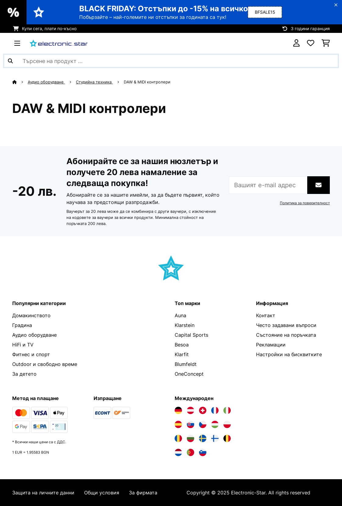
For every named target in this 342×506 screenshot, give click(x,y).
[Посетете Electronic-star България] (190, 438)
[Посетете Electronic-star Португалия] (190, 452)
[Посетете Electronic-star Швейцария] (202, 410)
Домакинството (31, 315)
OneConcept (189, 374)
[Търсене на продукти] (171, 61)
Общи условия (101, 493)
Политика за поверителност (305, 203)
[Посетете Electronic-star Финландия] (215, 438)
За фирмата (143, 493)
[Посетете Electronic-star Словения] (202, 452)
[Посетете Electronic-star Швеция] (202, 438)
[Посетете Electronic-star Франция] (215, 410)
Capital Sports (191, 335)
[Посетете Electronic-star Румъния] (178, 438)
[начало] (20, 81)
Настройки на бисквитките (289, 354)
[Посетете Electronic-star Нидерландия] (178, 452)
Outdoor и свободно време (44, 364)
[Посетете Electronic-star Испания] (178, 424)
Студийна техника (94, 81)
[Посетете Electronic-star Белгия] (227, 438)
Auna (180, 315)
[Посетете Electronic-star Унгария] (215, 424)
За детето (24, 374)
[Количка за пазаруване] (326, 43)
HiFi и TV (23, 345)
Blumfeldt (186, 364)
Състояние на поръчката (286, 335)
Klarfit (182, 354)
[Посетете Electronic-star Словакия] (190, 424)
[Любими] (310, 43)
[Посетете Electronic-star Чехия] (202, 424)
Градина (22, 325)
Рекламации (271, 345)
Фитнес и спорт (31, 354)
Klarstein (184, 325)
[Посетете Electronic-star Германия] (178, 410)
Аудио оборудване (46, 81)
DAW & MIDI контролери (148, 81)
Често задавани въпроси (286, 325)
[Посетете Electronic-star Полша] (227, 424)
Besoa (182, 345)
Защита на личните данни (43, 493)
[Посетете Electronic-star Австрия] (190, 410)
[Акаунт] (296, 43)
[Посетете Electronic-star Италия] (227, 410)
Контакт (265, 315)
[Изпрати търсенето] (10, 61)
